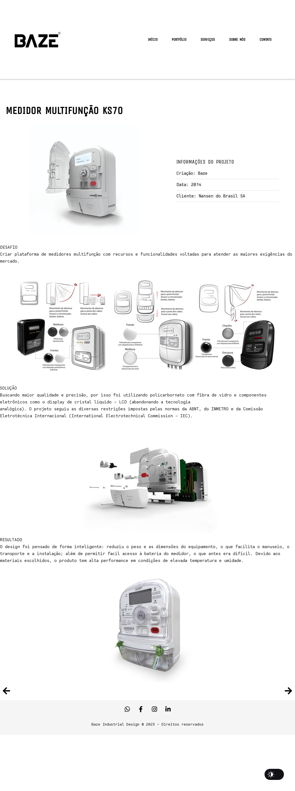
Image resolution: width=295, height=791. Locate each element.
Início (153, 39)
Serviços (208, 39)
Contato (265, 39)
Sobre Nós (237, 39)
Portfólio (179, 39)
